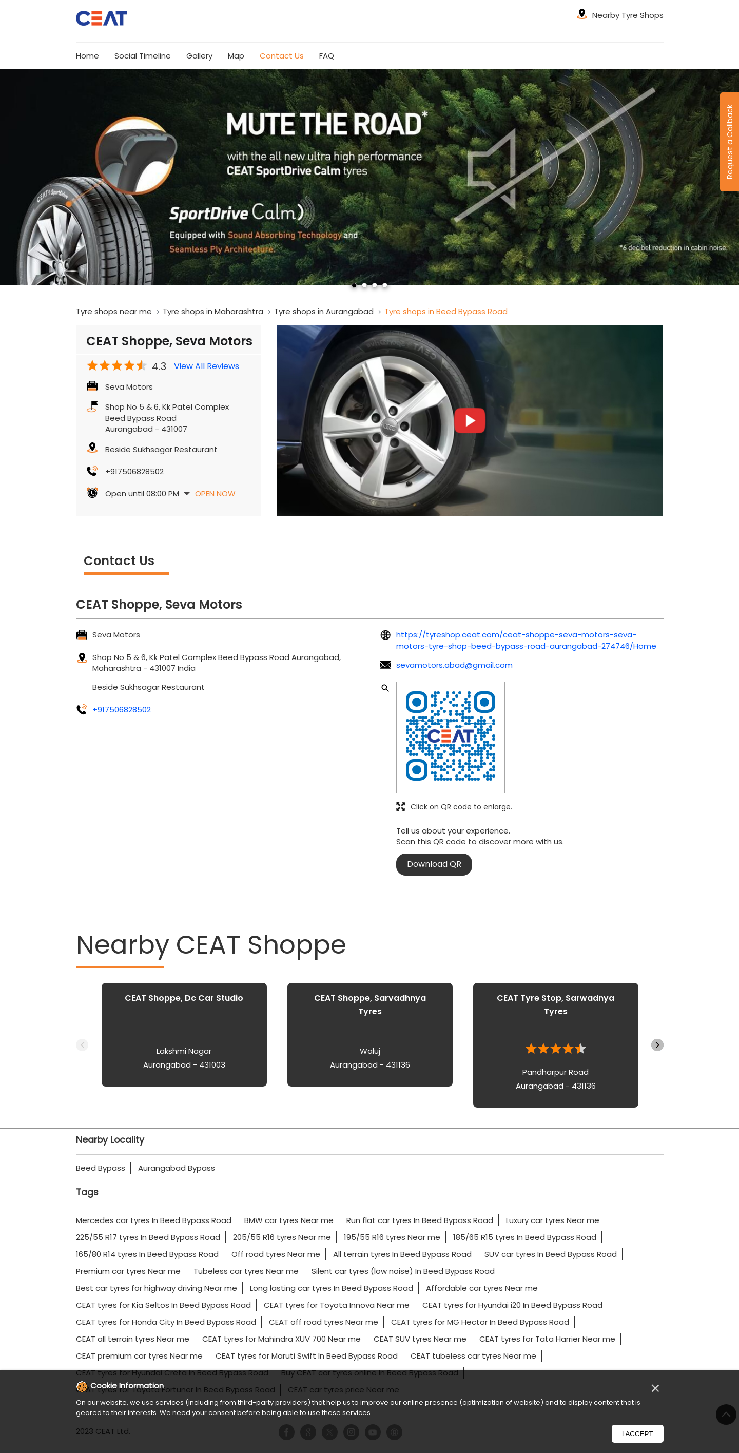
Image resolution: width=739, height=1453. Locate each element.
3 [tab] (374, 285)
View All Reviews (206, 366)
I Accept (637, 1434)
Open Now (215, 493)
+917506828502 (134, 471)
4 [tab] (384, 285)
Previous (82, 1045)
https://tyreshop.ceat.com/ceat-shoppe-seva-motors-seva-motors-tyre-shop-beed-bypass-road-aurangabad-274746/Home (526, 640)
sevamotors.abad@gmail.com (454, 665)
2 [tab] (364, 285)
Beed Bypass (100, 1168)
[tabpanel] (369, 177)
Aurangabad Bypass (176, 1168)
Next (657, 1045)
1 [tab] (354, 285)
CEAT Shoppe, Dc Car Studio (184, 998)
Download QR (434, 864)
